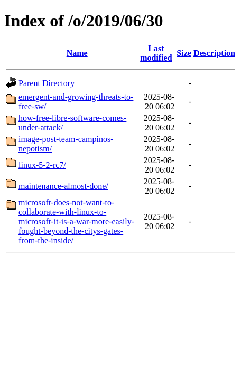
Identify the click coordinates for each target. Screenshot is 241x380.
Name (77, 53)
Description (214, 53)
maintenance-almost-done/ (63, 186)
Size (184, 53)
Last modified (156, 53)
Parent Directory (46, 83)
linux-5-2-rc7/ (42, 164)
